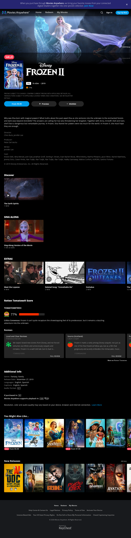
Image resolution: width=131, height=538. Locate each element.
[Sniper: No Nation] (95, 478)
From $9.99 (17, 104)
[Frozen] (13, 434)
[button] (23, 189)
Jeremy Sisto (9, 159)
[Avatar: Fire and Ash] (115, 478)
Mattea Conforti (85, 159)
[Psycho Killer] (75, 478)
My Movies (62, 12)
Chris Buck (8, 135)
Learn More (97, 405)
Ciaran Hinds (20, 159)
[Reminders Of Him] (34, 478)
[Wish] (75, 434)
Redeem (49, 12)
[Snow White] (54, 433)
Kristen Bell (8, 156)
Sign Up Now (122, 13)
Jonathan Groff (39, 156)
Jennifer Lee (18, 135)
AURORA (95, 159)
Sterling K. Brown (52, 156)
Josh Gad (28, 156)
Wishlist (71, 104)
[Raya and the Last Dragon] (115, 433)
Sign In (109, 12)
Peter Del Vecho (10, 142)
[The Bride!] (54, 478)
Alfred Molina (81, 156)
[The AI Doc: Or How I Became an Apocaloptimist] (13, 478)
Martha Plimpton (94, 156)
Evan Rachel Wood (67, 156)
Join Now (89, 5)
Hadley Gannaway (71, 159)
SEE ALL (124, 461)
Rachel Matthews (118, 156)
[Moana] (95, 433)
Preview (44, 104)
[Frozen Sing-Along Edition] (34, 433)
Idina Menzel (19, 156)
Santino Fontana (106, 159)
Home (38, 12)
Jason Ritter (106, 156)
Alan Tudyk (30, 159)
